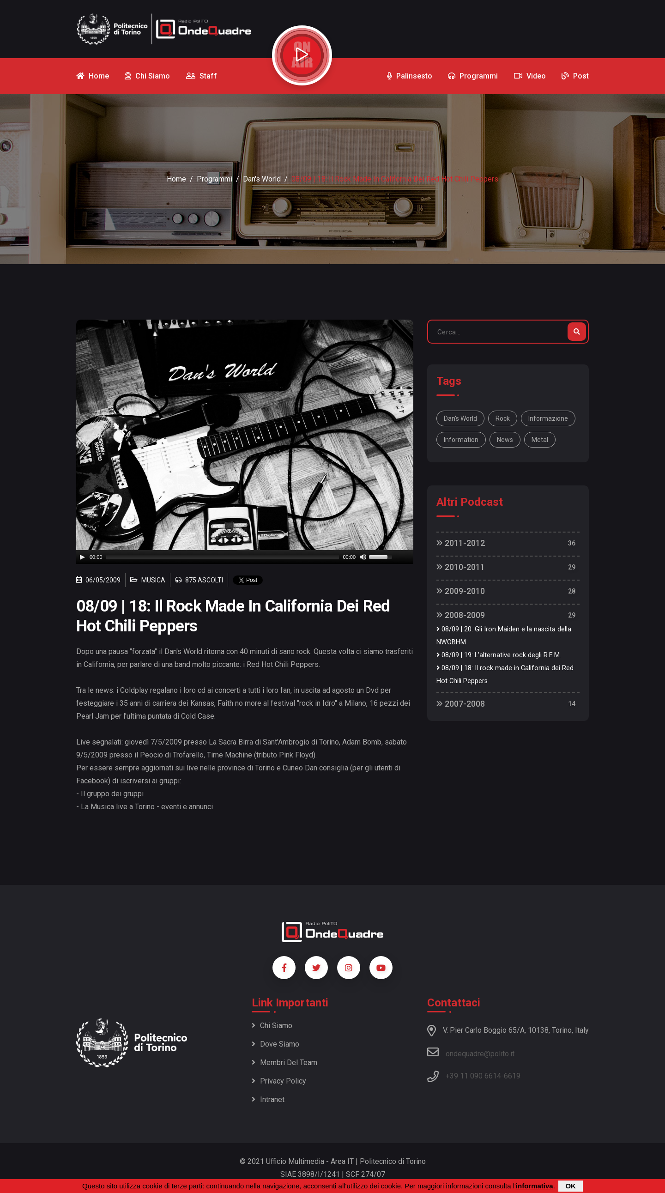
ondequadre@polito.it (470, 1052)
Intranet (268, 1099)
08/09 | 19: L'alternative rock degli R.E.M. (498, 655)
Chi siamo (272, 1025)
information (461, 439)
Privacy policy (279, 1081)
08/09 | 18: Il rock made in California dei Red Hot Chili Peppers (505, 674)
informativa (534, 1186)
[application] (244, 557)
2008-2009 (460, 615)
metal (540, 439)
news (505, 439)
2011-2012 (460, 543)
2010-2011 (460, 567)
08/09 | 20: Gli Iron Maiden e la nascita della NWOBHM (503, 635)
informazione (548, 418)
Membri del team (284, 1062)
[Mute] (363, 557)
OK (570, 1186)
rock (503, 418)
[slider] (222, 557)
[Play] (82, 557)
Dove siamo (275, 1044)
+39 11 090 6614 (473, 1076)
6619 (512, 1076)
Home (176, 179)
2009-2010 (460, 591)
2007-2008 (460, 704)
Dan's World (262, 179)
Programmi (214, 179)
